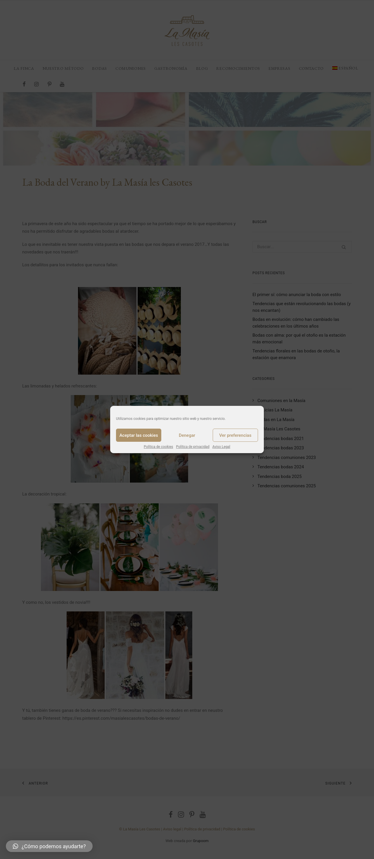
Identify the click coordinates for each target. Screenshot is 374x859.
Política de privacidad (192, 447)
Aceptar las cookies (139, 435)
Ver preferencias (235, 435)
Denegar (187, 435)
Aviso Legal (221, 447)
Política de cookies (158, 447)
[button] (49, 846)
